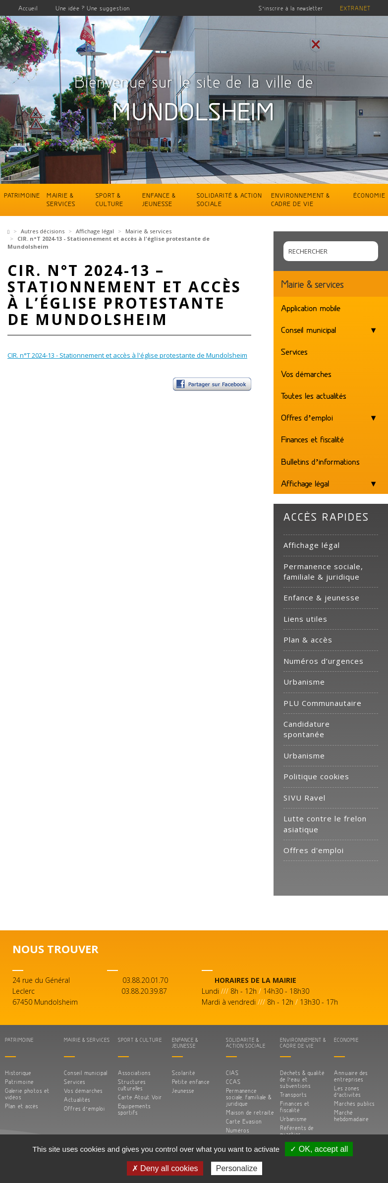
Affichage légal (95, 231)
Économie (369, 195)
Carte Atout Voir (140, 1097)
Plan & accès (308, 640)
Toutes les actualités (313, 395)
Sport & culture (109, 199)
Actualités (77, 1099)
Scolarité (183, 1073)
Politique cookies (316, 776)
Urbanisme (304, 682)
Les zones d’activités (347, 1091)
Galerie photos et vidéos (27, 1093)
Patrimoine (22, 195)
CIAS (232, 1073)
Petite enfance (191, 1081)
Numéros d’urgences (323, 661)
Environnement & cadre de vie (300, 199)
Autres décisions (42, 231)
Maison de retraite (250, 1112)
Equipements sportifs (134, 1109)
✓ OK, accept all (319, 1149)
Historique (18, 1073)
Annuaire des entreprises (351, 1076)
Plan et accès (21, 1106)
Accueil (28, 7)
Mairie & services (61, 199)
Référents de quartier (297, 1131)
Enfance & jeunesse (159, 199)
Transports (293, 1094)
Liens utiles (305, 619)
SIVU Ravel (304, 798)
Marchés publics (354, 1103)
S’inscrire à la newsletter (291, 8)
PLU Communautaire (322, 703)
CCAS (233, 1081)
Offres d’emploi (307, 417)
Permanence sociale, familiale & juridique (323, 571)
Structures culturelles (132, 1084)
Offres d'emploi (313, 850)
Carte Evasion (244, 1121)
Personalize (237, 1168)
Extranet (355, 8)
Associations (134, 1073)
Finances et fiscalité (312, 439)
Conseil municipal (308, 329)
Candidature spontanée (306, 729)
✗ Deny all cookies (165, 1168)
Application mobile (310, 308)
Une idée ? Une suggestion (92, 7)
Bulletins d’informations (320, 461)
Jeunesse (183, 1090)
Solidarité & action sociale (229, 199)
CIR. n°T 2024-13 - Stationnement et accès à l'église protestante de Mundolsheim (127, 355)
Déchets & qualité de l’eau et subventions (302, 1079)
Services (294, 351)
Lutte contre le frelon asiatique (325, 823)
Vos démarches (306, 373)
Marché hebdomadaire (351, 1115)
